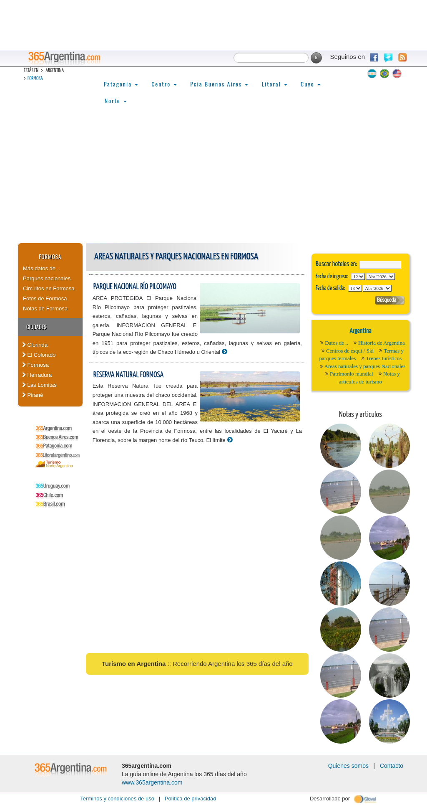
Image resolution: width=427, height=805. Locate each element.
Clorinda (35, 345)
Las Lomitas (39, 385)
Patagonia (121, 83)
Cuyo (311, 83)
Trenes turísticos (384, 358)
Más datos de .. (41, 268)
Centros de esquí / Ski (350, 351)
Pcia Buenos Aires (219, 83)
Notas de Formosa (45, 308)
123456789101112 (380, 276)
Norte (116, 100)
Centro (164, 83)
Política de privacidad (190, 798)
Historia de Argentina (381, 343)
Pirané (32, 395)
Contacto (391, 765)
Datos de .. (336, 343)
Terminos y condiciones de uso (117, 798)
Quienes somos (348, 765)
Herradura (37, 375)
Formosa (35, 78)
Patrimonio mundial (351, 374)
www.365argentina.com (152, 782)
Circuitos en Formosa (49, 288)
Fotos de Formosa (45, 298)
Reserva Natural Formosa (128, 375)
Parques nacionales (46, 278)
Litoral (274, 83)
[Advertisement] (213, 180)
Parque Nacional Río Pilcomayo (134, 287)
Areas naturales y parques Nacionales (365, 366)
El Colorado (39, 355)
